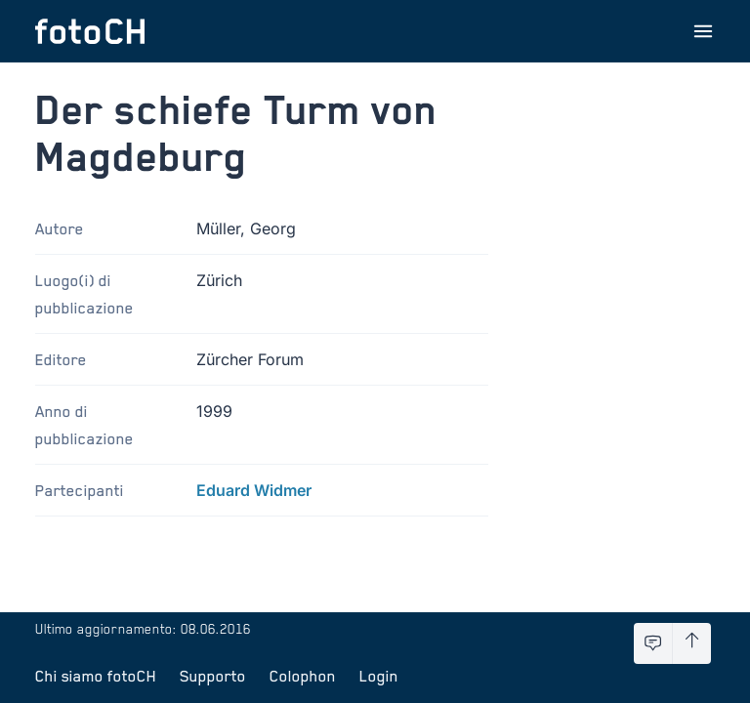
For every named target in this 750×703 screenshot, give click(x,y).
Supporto (213, 675)
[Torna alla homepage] (90, 31)
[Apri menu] (703, 31)
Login (378, 675)
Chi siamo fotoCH (95, 675)
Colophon (303, 675)
